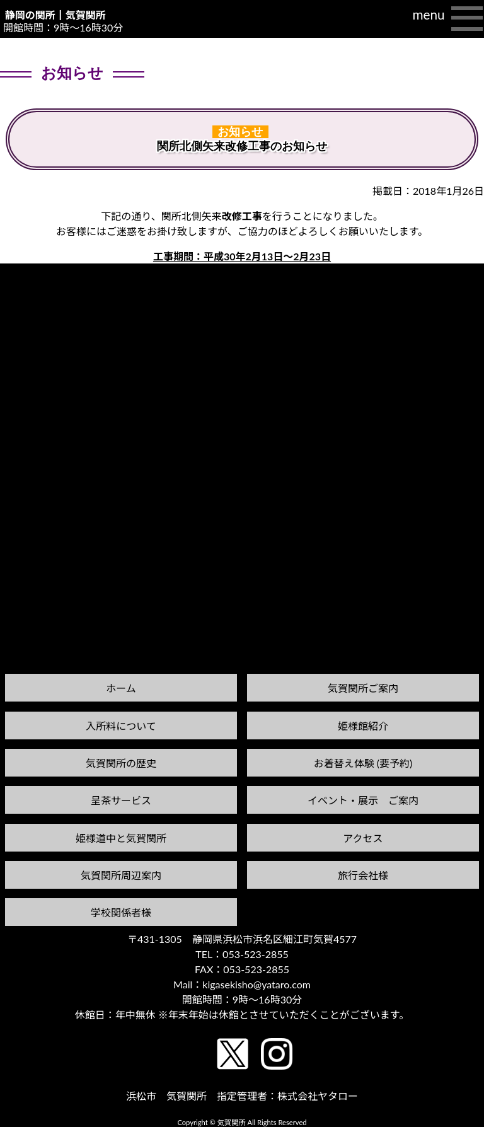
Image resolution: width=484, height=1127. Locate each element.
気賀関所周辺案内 (121, 875)
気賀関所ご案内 (363, 688)
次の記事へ (452, 285)
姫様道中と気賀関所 (121, 838)
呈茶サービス (121, 800)
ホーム (121, 688)
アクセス (363, 838)
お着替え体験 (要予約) (363, 763)
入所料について (121, 726)
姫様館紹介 (363, 726)
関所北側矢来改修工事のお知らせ (242, 146)
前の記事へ (32, 297)
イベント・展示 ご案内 (363, 800)
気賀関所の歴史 (121, 763)
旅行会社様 (363, 875)
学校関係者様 (121, 912)
